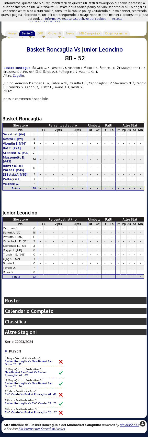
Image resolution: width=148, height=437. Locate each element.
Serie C (27, 33)
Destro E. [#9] (13, 139)
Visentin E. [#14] (14, 143)
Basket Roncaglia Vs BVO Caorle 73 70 (31, 403)
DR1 (40, 33)
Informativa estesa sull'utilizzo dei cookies (75, 19)
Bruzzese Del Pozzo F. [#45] (13, 168)
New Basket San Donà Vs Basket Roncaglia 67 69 (26, 374)
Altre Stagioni (21, 332)
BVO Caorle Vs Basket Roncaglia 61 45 (30, 394)
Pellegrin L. (11, 179)
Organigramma (116, 33)
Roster (12, 301)
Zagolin (18, 75)
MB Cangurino (89, 33)
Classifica (15, 322)
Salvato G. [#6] (14, 134)
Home (12, 33)
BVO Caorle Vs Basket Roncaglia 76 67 (31, 412)
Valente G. (11, 184)
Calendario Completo (29, 311)
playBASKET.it (129, 425)
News (70, 33)
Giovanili (54, 33)
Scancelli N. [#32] (16, 153)
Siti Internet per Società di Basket (41, 429)
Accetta (117, 19)
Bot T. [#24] (12, 148)
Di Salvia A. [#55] (15, 174)
